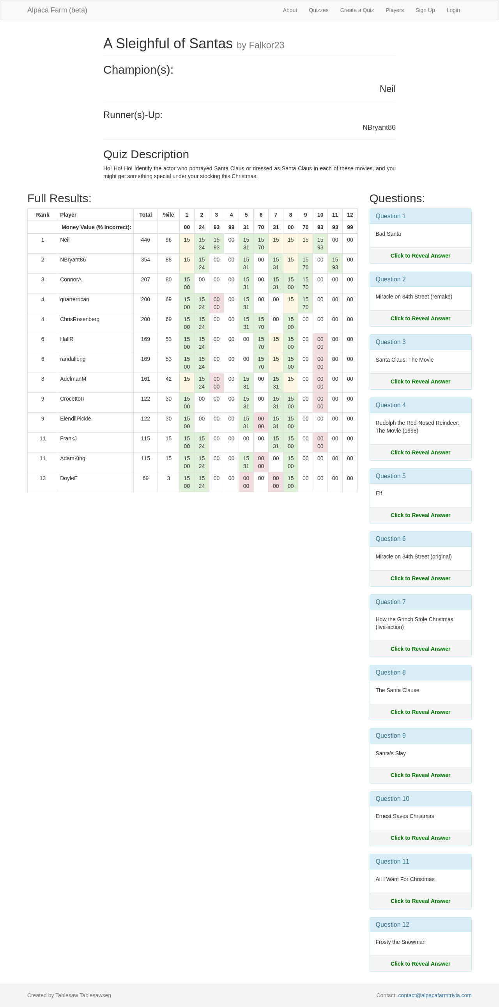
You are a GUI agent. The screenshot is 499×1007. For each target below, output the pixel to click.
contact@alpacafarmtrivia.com (435, 995)
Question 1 (391, 216)
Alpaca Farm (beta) (57, 10)
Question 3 (391, 342)
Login (453, 10)
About (290, 10)
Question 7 (391, 602)
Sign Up (425, 10)
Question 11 (392, 861)
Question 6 (391, 538)
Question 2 (391, 279)
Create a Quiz (357, 10)
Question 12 (392, 924)
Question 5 (391, 476)
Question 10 (392, 798)
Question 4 (391, 405)
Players (395, 10)
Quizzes (319, 10)
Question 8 (391, 672)
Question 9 (391, 735)
